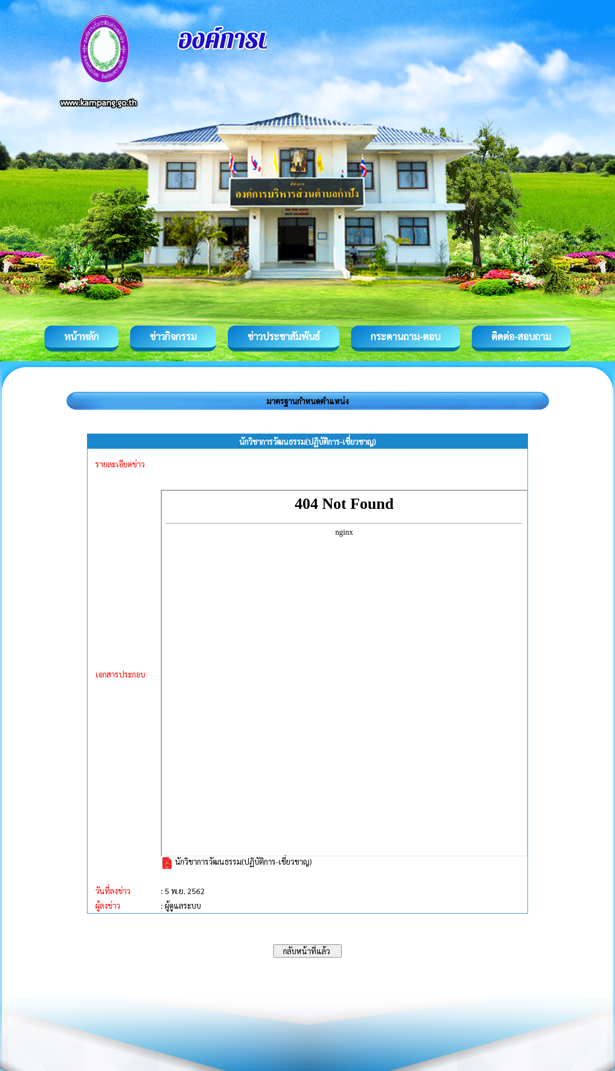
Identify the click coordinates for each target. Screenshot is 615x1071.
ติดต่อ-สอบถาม (521, 336)
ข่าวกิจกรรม (173, 336)
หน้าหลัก (81, 336)
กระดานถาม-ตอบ (405, 336)
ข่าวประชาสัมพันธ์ (283, 336)
